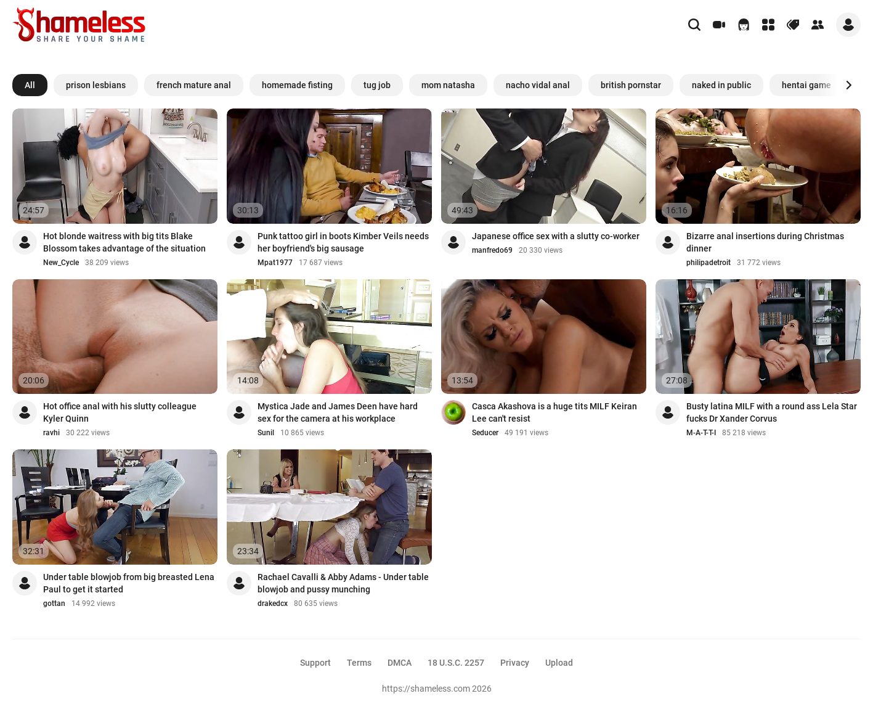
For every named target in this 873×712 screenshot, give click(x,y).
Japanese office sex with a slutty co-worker (556, 236)
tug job (377, 85)
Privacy (514, 663)
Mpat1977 (275, 262)
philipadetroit (708, 262)
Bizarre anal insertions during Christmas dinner (765, 242)
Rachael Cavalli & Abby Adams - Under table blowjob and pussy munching (343, 583)
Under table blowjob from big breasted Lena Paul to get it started (128, 583)
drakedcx (273, 603)
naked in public (721, 85)
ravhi (51, 432)
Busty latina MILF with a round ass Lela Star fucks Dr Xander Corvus (771, 412)
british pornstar (631, 85)
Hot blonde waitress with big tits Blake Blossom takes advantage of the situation (124, 242)
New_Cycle (61, 262)
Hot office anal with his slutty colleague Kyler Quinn (120, 412)
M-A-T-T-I (701, 432)
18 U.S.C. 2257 (456, 663)
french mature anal (193, 85)
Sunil (266, 432)
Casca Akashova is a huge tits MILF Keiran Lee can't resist (554, 412)
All (30, 85)
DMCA (400, 663)
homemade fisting (297, 85)
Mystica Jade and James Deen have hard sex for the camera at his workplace (338, 412)
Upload (559, 663)
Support (315, 663)
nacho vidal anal (538, 85)
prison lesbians (96, 85)
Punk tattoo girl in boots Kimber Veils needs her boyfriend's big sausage (343, 242)
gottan (54, 603)
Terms (359, 663)
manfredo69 (492, 250)
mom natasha (448, 85)
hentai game (806, 85)
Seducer (485, 432)
